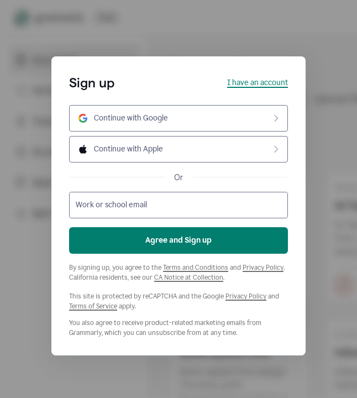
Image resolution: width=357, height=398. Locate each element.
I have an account (257, 82)
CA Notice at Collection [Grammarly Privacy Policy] (188, 277)
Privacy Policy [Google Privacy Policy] (245, 296)
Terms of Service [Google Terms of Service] (93, 306)
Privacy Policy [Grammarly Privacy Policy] (263, 267)
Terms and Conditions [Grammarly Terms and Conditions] (195, 267)
